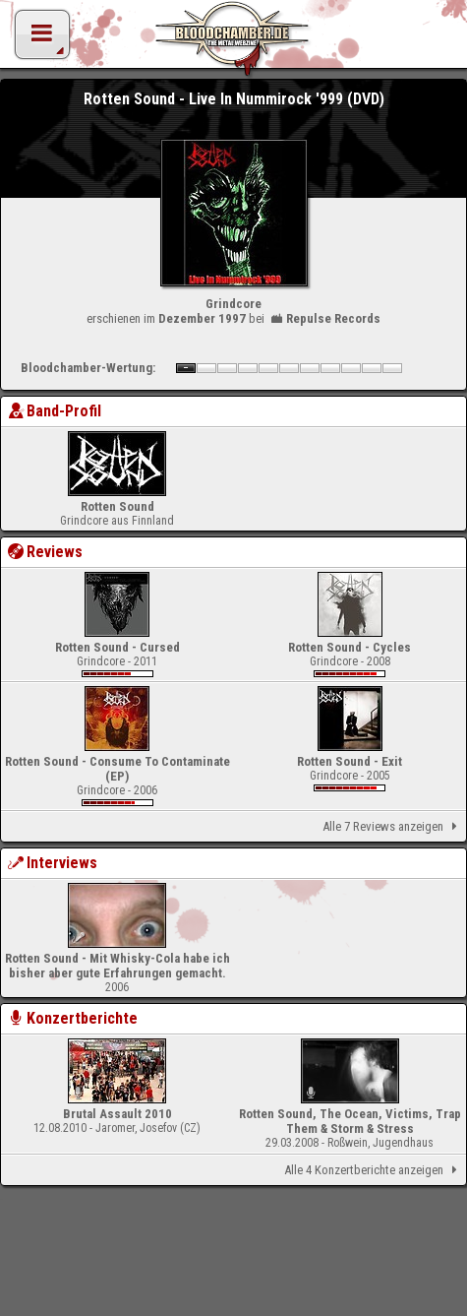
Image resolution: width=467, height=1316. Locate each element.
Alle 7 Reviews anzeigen (393, 827)
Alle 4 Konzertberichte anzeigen (374, 1170)
